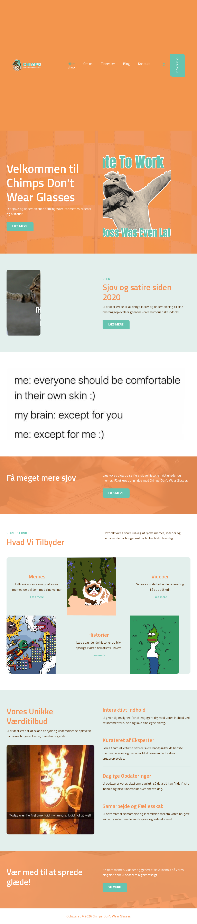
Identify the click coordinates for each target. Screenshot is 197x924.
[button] (164, 65)
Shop (70, 67)
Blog (122, 64)
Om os (86, 64)
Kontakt (138, 64)
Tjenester (105, 64)
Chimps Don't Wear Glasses (46, 65)
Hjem (71, 64)
